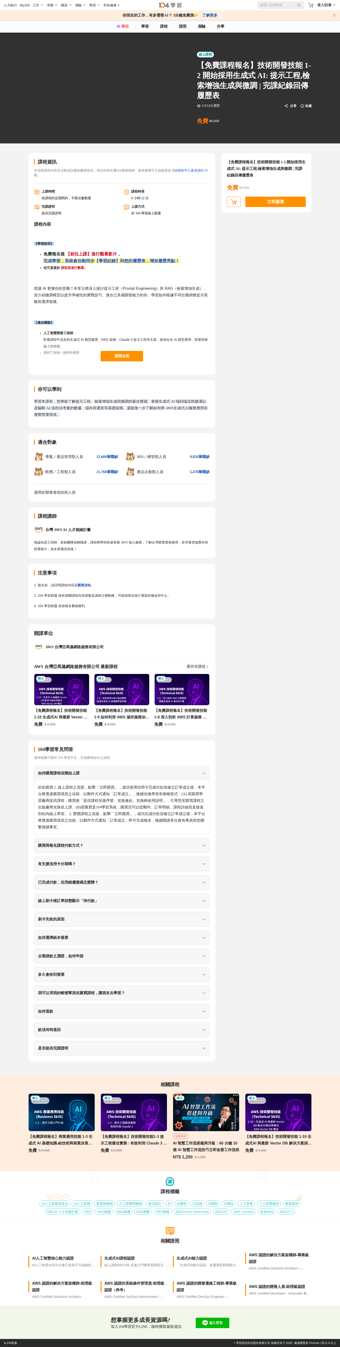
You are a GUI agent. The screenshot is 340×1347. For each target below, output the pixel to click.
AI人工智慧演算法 (55, 1203)
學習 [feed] (145, 26)
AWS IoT (221, 1211)
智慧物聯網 (104, 1203)
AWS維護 (123, 1211)
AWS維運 (104, 1211)
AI (169, 1203)
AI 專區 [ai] (123, 26)
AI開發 (213, 1203)
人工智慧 (246, 1203)
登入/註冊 (324, 5)
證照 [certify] (183, 26)
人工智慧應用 (269, 1203)
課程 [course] (164, 26)
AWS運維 (163, 1211)
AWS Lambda (244, 1211)
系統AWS (266, 1211)
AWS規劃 (143, 1211)
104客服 (10, 1343)
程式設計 (155, 1203)
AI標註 (229, 1203)
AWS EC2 (286, 1211)
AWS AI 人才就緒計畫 (62, 1211)
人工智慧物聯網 (130, 1203)
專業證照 (291, 1203)
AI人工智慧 (82, 1203)
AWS (87, 1211)
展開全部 (121, 356)
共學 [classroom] (220, 26)
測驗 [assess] (201, 26)
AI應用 (182, 1203)
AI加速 (197, 1203)
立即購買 (275, 201)
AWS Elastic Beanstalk (192, 1211)
